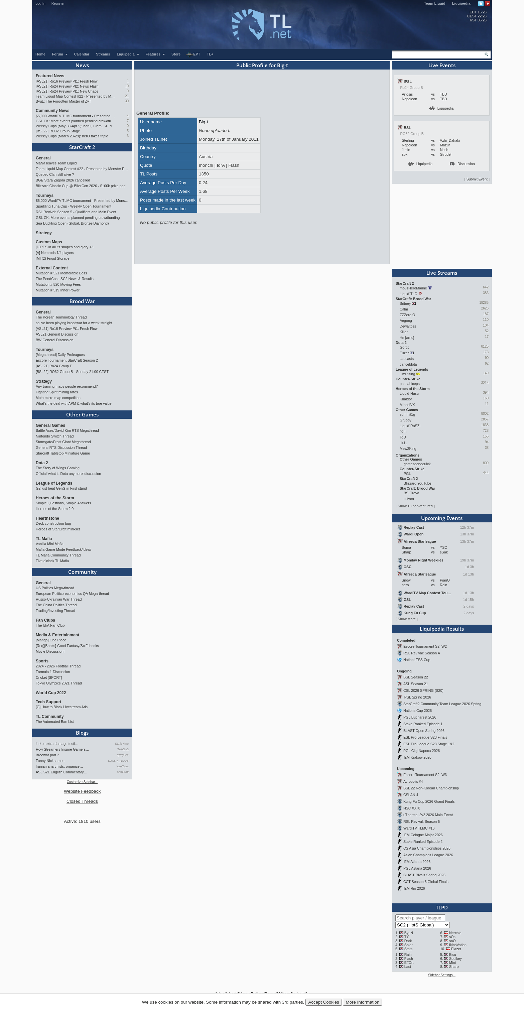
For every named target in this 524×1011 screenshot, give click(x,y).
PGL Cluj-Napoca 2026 (421, 751)
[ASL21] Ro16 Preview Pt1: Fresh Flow (67, 81)
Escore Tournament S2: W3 (425, 775)
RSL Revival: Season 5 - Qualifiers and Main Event (76, 212)
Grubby (405, 420)
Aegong (406, 321)
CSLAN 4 (410, 795)
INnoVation (458, 945)
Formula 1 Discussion (53, 672)
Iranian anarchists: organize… (59, 766)
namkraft (123, 772)
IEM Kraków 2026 (417, 757)
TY (406, 937)
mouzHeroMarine (413, 288)
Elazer (456, 949)
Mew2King (408, 449)
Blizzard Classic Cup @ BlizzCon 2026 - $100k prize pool (81, 186)
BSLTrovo (411, 493)
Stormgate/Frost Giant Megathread (63, 442)
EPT (193, 54)
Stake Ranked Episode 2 (422, 842)
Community (82, 571)
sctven (409, 499)
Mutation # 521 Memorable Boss (61, 273)
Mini (452, 963)
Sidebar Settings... (441, 975)
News (82, 65)
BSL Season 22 (415, 677)
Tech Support (48, 702)
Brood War (82, 301)
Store (175, 54)
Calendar (82, 54)
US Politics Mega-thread (55, 588)
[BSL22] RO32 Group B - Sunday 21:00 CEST (72, 372)
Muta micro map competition (58, 398)
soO (452, 941)
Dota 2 (42, 463)
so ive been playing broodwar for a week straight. (74, 323)
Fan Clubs (45, 620)
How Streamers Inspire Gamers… (62, 749)
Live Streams (441, 272)
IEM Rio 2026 (414, 888)
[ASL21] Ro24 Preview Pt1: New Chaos (67, 91)
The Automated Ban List (55, 722)
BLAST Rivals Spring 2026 (424, 875)
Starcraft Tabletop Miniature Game (63, 453)
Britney (405, 303)
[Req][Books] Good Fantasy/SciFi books (67, 646)
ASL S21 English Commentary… (61, 772)
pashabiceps (410, 384)
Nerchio (455, 933)
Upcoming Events (442, 518)
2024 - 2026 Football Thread (58, 666)
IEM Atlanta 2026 (416, 862)
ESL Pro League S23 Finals (425, 737)
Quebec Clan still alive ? (55, 174)
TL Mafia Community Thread (58, 555)
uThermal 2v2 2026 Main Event (428, 815)
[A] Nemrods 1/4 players (55, 253)
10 (127, 86)
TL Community (50, 716)
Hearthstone (47, 518)
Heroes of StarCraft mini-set (58, 529)
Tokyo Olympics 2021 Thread (59, 683)
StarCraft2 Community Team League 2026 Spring (442, 704)
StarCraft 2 (82, 147)
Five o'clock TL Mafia (52, 561)
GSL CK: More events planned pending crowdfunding (76, 121)
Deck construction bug (53, 523)
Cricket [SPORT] (49, 677)
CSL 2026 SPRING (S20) (423, 690)
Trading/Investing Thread (55, 611)
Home (40, 54)
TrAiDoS (123, 749)
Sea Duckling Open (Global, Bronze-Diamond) (72, 223)
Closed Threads (82, 801)
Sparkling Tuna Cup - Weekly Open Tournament (73, 206)
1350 (204, 173)
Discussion (462, 164)
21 (127, 96)
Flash (408, 959)
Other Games (82, 414)
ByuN (408, 933)
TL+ (210, 54)
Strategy (44, 233)
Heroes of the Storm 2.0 (55, 509)
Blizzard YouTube (417, 483)
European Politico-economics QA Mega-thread (72, 594)
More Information (362, 1002)
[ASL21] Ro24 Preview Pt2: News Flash (67, 86)
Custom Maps (49, 242)
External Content (52, 268)
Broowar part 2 (47, 755)
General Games (50, 425)
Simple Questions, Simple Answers (63, 503)
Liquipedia (461, 3)
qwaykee (123, 755)
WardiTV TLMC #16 (419, 828)
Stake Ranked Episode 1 (422, 724)
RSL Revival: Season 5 (421, 821)
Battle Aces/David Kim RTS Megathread (67, 430)
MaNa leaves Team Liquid (56, 163)
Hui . (403, 443)
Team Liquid (434, 3)
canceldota (408, 364)
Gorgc (404, 347)
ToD (403, 437)
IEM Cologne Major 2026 (423, 835)
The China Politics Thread (56, 605)
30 (127, 101)
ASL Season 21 (415, 684)
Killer (404, 332)
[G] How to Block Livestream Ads (62, 707)
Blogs (82, 732)
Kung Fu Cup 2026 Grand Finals (428, 801)
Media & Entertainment (57, 635)
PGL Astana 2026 (417, 868)
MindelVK (407, 405)
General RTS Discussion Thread (61, 448)
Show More (407, 619)
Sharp (453, 967)
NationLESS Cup (416, 660)
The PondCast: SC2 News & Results (65, 279)
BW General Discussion (55, 340)
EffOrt (409, 963)
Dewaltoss (408, 326)
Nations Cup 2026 (417, 711)
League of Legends (54, 483)
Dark (408, 941)
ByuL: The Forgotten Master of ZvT (63, 101)
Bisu (452, 955)
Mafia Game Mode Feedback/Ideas (63, 549)
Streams (103, 54)
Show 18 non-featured (415, 506)
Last (407, 967)
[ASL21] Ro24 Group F (54, 366)
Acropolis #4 (413, 781)
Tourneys (44, 195)
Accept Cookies (323, 1002)
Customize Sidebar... (82, 782)
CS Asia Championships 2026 (426, 848)
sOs (452, 937)
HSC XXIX (411, 808)
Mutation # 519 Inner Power (58, 290)
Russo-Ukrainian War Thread (59, 599)
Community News (53, 110)
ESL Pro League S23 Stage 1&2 (428, 744)
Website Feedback (82, 791)
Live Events (441, 65)
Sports (42, 661)
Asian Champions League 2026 (428, 855)
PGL (407, 474)
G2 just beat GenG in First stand (61, 488)
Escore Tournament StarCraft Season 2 (67, 360)
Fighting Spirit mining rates (57, 392)
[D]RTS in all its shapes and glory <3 (64, 247)
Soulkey (455, 959)
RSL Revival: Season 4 (421, 653)
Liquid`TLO (408, 294)
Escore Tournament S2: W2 (425, 646)
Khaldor (406, 399)
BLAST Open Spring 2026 (423, 731)
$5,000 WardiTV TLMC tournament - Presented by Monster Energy (76, 116)
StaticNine (122, 743)
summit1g (407, 414)
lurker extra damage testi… (57, 744)
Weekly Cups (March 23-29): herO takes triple (72, 136)
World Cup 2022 (51, 692)
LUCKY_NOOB (118, 760)
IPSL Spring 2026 (417, 697)
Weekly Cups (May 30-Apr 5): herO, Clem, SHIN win (76, 126)
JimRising (407, 374)
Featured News (50, 76)
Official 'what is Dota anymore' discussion (68, 474)
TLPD (442, 907)
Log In (40, 3)
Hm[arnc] (407, 338)
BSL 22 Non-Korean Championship (431, 788)
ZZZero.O (407, 315)
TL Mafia (44, 538)
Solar (408, 945)
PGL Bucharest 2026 (419, 717)
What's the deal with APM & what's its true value (74, 403)
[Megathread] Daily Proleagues (60, 355)
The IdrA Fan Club (50, 625)
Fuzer (404, 353)
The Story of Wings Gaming (58, 468)
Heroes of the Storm (55, 498)
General (43, 158)
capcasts (407, 359)
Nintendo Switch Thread (55, 436)
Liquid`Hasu (409, 393)
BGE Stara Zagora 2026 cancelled (63, 180)
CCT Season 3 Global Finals (425, 882)
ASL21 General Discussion (57, 334)
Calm (404, 309)
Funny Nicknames (50, 761)
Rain (408, 955)
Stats (408, 949)
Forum (60, 54)
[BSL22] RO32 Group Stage (58, 131)
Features (155, 54)
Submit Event (477, 179)
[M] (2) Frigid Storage (53, 258)
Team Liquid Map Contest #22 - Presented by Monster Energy (76, 96)
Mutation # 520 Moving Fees (58, 284)
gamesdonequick (417, 464)
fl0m (403, 431)
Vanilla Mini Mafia (49, 544)
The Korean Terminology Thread (61, 317)
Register (58, 3)
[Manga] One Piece (51, 640)
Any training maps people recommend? (67, 386)
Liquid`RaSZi (410, 426)
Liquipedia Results (442, 628)
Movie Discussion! (50, 651)
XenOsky (122, 766)
